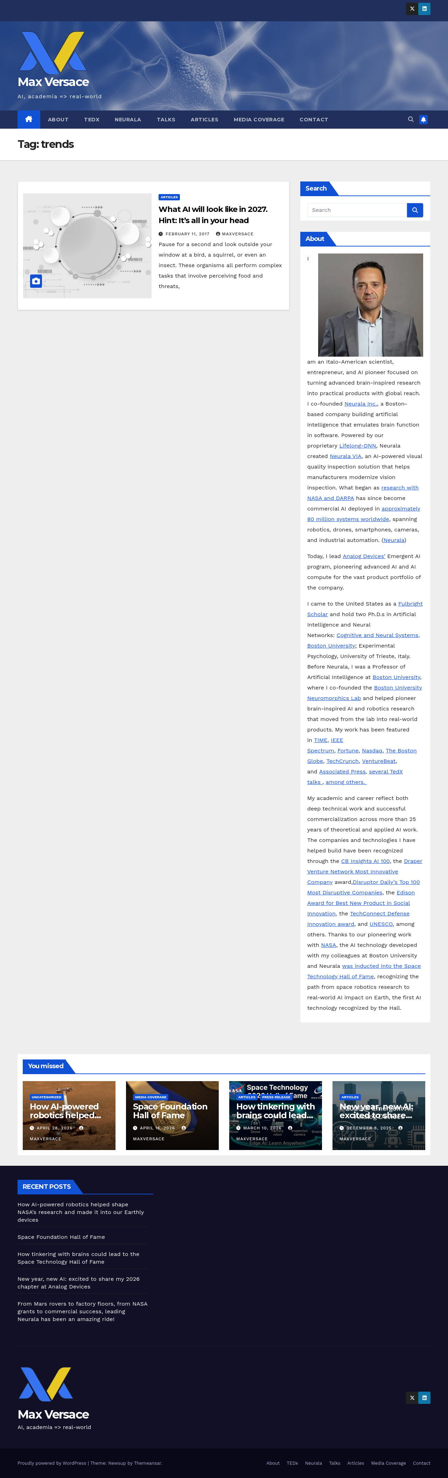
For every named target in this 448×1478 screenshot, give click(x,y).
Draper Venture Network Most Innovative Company (364, 871)
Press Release (276, 1097)
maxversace (234, 233)
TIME (320, 740)
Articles (204, 119)
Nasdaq (372, 750)
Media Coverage (259, 119)
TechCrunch (343, 761)
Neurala (128, 119)
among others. (346, 782)
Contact (314, 119)
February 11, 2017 (188, 233)
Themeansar (147, 1463)
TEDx (91, 119)
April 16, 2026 (158, 1128)
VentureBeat (379, 761)
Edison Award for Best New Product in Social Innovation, (361, 903)
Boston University (396, 677)
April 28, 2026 (56, 1128)
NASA (328, 945)
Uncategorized (47, 1097)
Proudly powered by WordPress (53, 1463)
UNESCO (381, 924)
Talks (166, 119)
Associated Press (342, 771)
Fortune (347, 750)
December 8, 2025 (369, 1128)
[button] (411, 119)
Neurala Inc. (360, 403)
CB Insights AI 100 (365, 861)
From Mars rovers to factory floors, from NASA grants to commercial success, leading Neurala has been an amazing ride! (82, 1311)
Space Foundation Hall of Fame (170, 1110)
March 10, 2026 (263, 1128)
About (58, 119)
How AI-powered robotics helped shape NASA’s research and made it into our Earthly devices (81, 1212)
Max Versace (53, 81)
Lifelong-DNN (357, 445)
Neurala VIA (345, 456)
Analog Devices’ (364, 556)
